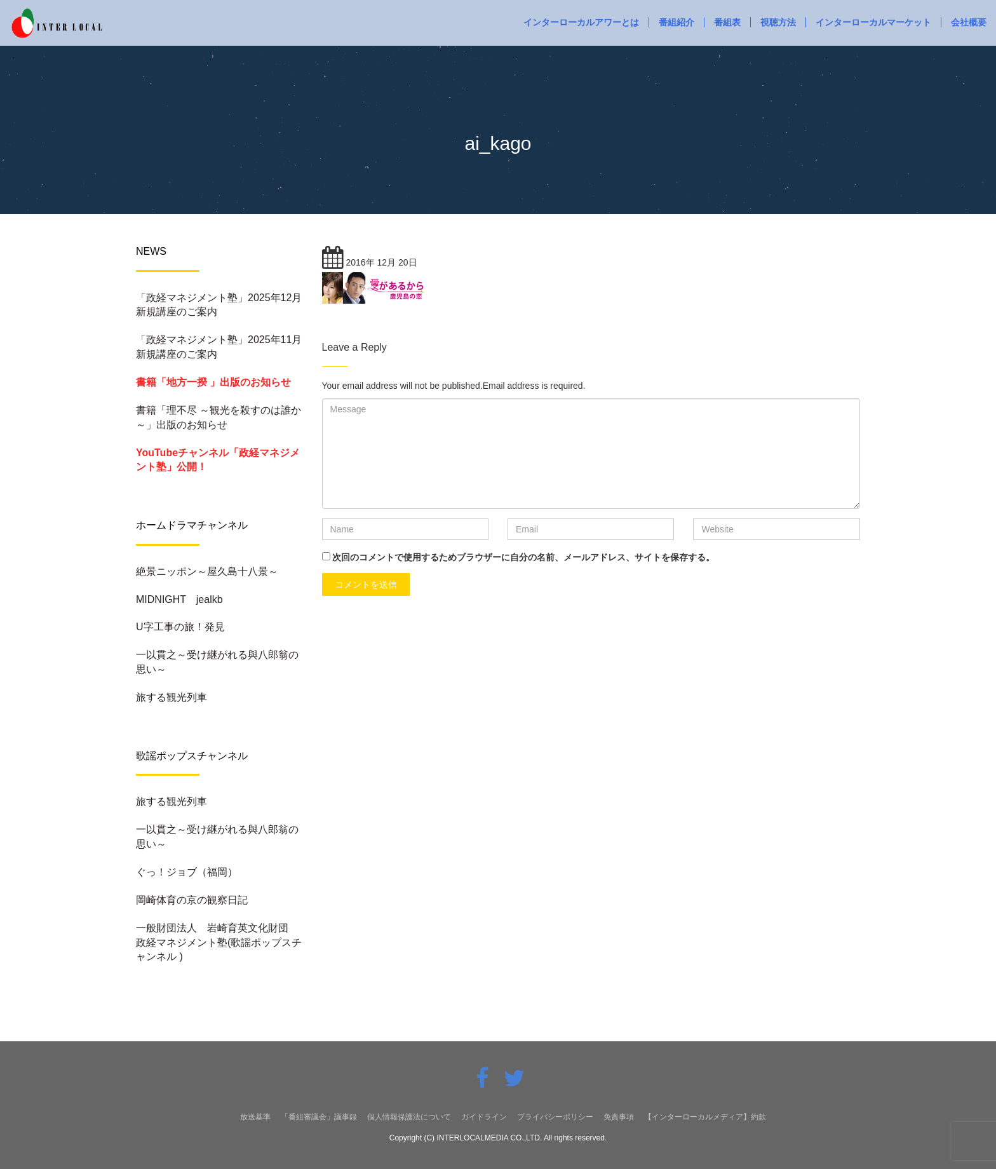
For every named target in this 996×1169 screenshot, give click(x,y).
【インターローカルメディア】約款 (705, 1116)
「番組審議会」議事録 (319, 1116)
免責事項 (618, 1116)
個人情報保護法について (409, 1116)
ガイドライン (484, 1116)
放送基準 (255, 1116)
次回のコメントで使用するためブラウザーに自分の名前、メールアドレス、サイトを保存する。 (523, 557)
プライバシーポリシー (555, 1116)
